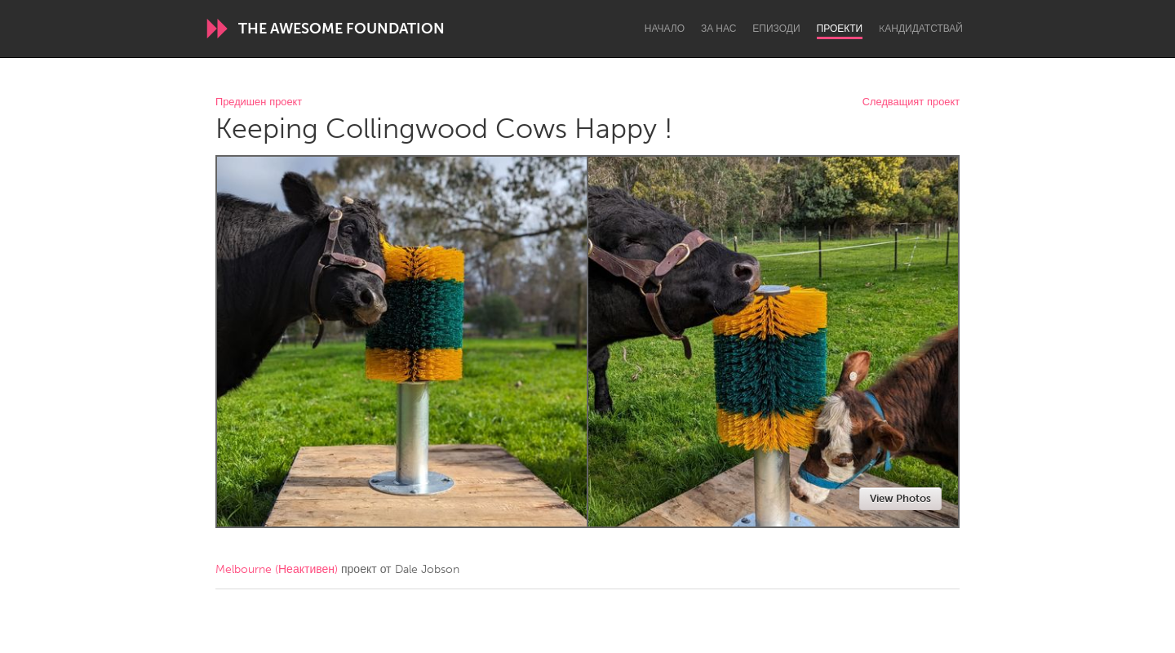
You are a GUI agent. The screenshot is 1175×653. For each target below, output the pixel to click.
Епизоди (776, 28)
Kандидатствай (921, 28)
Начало (665, 28)
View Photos (900, 498)
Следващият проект (911, 102)
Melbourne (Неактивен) (276, 569)
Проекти (840, 28)
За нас (718, 28)
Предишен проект (258, 102)
